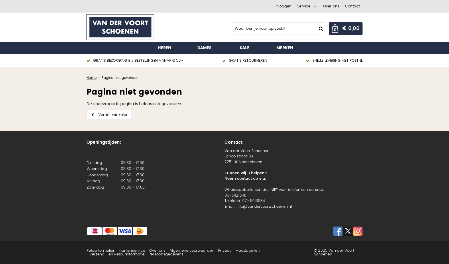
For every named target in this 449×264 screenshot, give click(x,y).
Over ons (331, 6)
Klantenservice (132, 251)
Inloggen (283, 6)
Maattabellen (247, 251)
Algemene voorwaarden (192, 251)
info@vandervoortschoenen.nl (264, 207)
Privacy (224, 251)
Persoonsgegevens (166, 254)
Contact (352, 6)
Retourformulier (100, 251)
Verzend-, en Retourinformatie (117, 254)
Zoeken (320, 28)
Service (303, 6)
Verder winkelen (113, 115)
